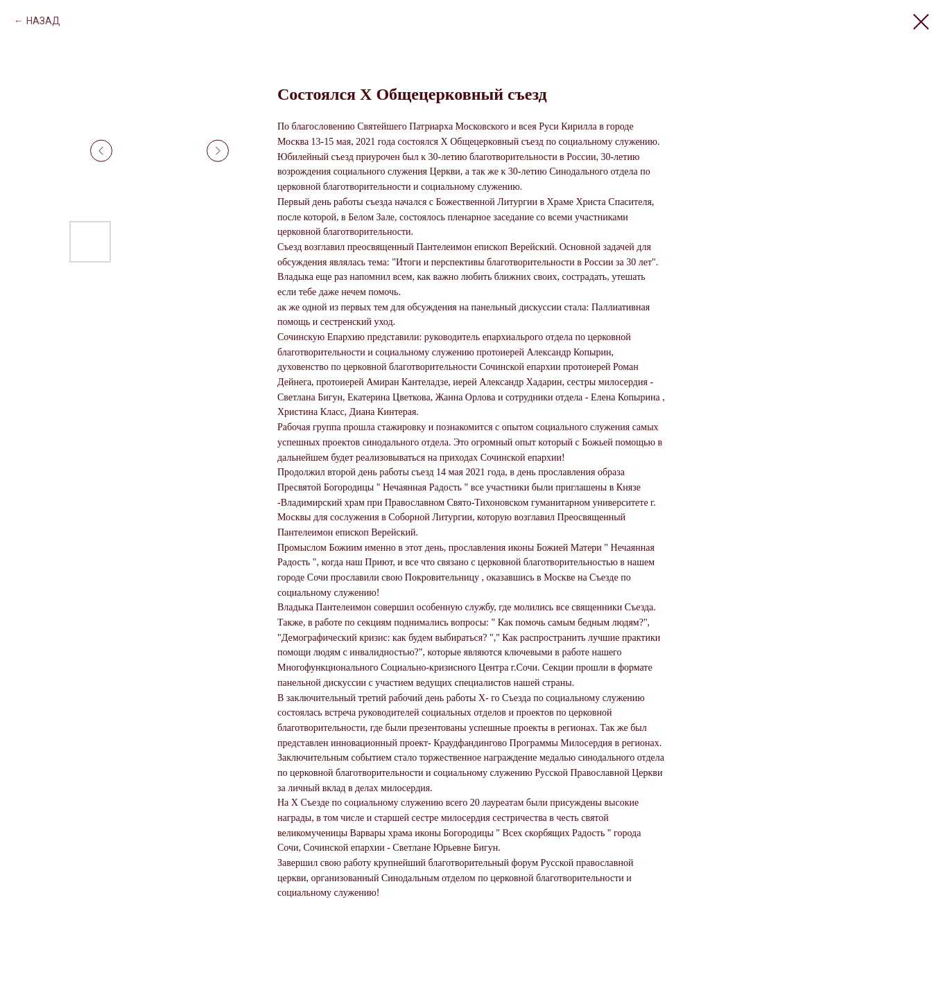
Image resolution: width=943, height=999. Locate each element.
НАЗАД (43, 20)
